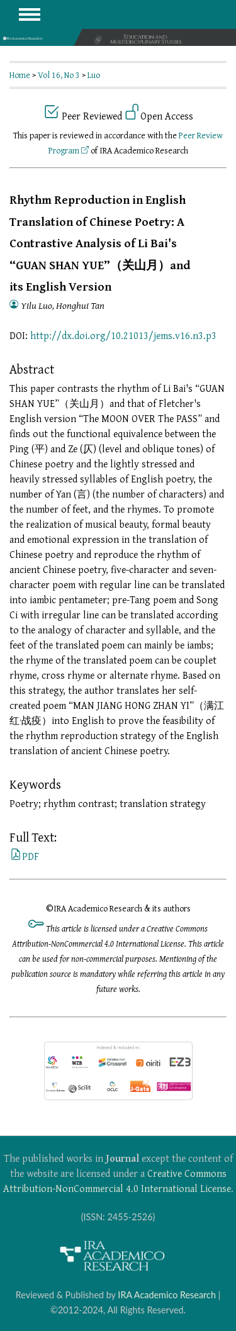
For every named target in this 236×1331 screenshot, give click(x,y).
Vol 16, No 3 (59, 75)
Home (19, 75)
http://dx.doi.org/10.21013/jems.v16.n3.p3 (123, 335)
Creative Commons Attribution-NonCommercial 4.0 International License (117, 1181)
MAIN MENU (29, 14)
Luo (93, 75)
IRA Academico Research (167, 1294)
